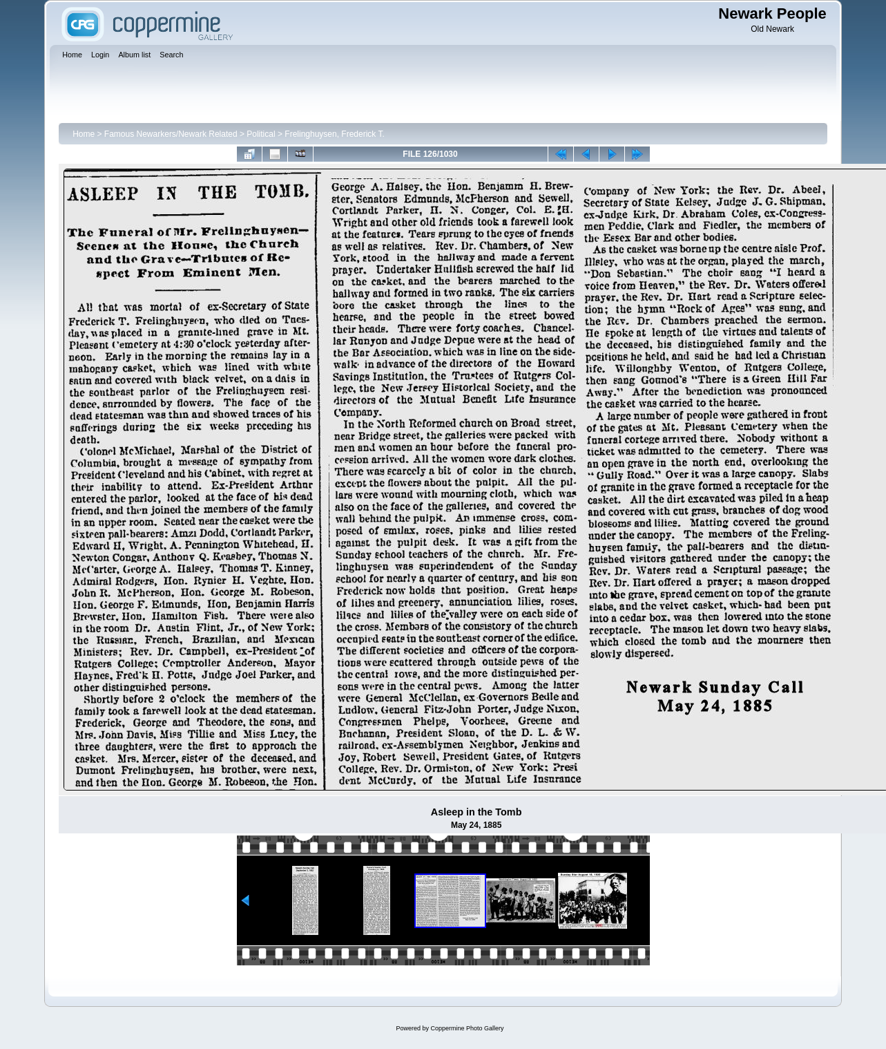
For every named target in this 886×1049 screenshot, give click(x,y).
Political (261, 134)
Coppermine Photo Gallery (466, 1028)
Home (84, 134)
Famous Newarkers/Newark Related (171, 134)
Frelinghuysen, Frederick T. (335, 134)
